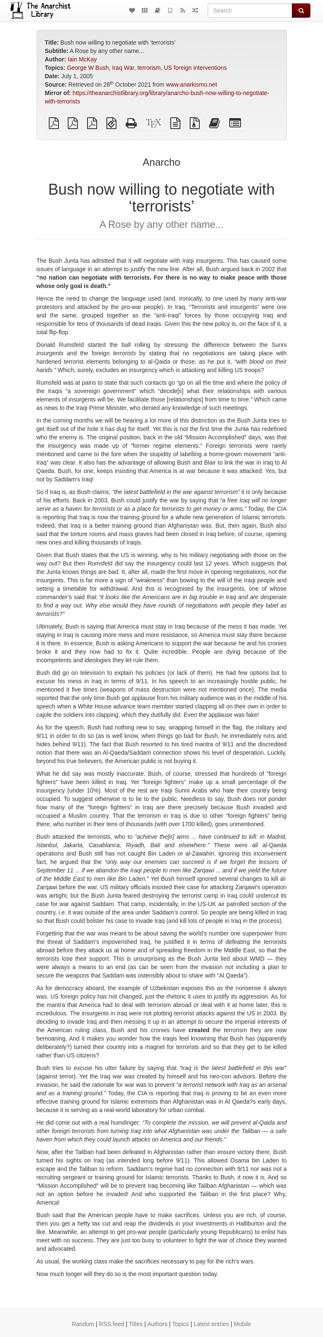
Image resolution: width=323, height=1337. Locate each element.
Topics (180, 1324)
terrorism (149, 67)
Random (83, 1324)
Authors (157, 1324)
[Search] (250, 10)
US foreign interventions (195, 67)
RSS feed (111, 1324)
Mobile (242, 1324)
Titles (136, 1324)
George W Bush (88, 67)
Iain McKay (82, 59)
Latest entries (211, 1324)
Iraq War (123, 67)
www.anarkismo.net (191, 84)
